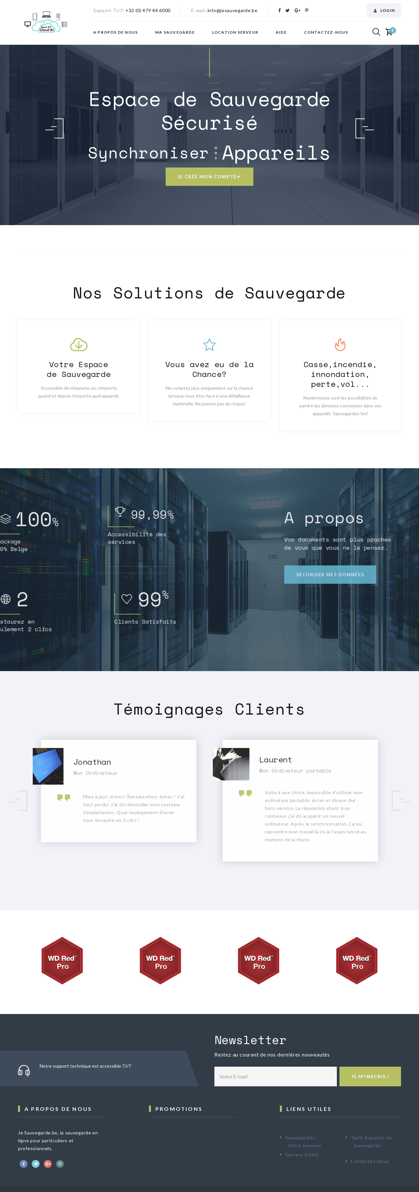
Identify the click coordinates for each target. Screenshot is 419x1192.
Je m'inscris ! (370, 1076)
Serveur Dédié (302, 1154)
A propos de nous (115, 32)
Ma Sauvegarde (175, 32)
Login (384, 10)
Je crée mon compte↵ (210, 176)
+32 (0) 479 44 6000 (148, 10)
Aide (281, 32)
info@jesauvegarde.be (233, 10)
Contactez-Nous (370, 1161)
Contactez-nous (326, 32)
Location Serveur (235, 32)
